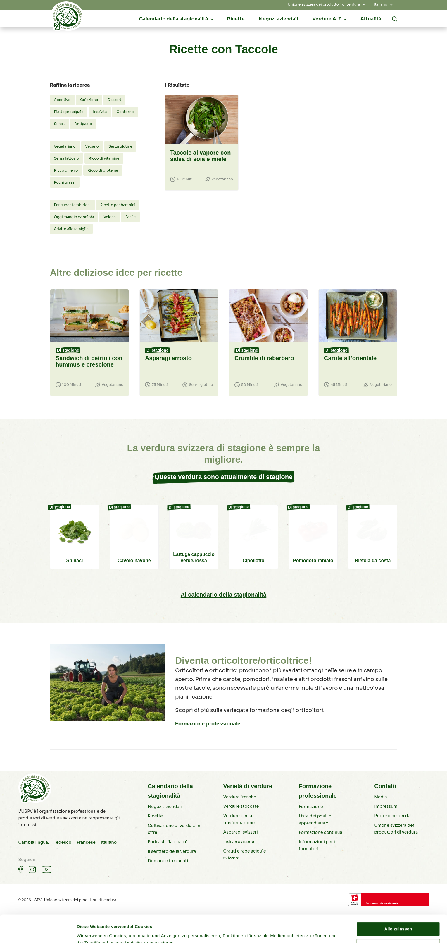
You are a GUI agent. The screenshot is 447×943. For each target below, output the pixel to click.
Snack (59, 123)
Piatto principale (69, 111)
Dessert (114, 99)
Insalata (100, 111)
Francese (86, 842)
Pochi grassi (65, 182)
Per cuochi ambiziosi (72, 205)
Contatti (385, 786)
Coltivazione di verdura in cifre (174, 829)
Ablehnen (398, 918)
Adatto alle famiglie (71, 229)
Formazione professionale (207, 724)
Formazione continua (320, 832)
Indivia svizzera (238, 841)
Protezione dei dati (393, 815)
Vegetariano (65, 146)
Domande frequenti (168, 860)
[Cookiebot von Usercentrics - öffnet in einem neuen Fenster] (37, 931)
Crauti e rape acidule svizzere (244, 854)
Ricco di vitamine (104, 158)
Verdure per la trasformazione (239, 819)
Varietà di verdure (247, 786)
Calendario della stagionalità (170, 791)
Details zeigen (91, 931)
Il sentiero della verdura (172, 851)
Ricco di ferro (66, 170)
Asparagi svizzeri (240, 832)
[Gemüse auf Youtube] (46, 869)
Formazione (311, 806)
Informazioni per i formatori (317, 845)
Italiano (109, 842)
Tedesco (62, 842)
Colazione (89, 99)
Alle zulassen (398, 901)
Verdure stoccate (241, 806)
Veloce (109, 217)
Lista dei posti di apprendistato (316, 819)
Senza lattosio (66, 158)
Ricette (155, 816)
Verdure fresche (239, 797)
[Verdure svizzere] (67, 17)
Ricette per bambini (117, 205)
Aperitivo (62, 99)
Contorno (125, 111)
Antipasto (83, 123)
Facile (130, 217)
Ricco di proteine (102, 170)
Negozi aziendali (165, 806)
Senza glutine (120, 146)
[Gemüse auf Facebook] (20, 869)
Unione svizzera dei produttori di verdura (396, 829)
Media (380, 797)
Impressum (385, 806)
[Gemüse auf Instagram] (32, 869)
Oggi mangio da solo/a (74, 217)
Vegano (92, 146)
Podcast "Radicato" (167, 841)
